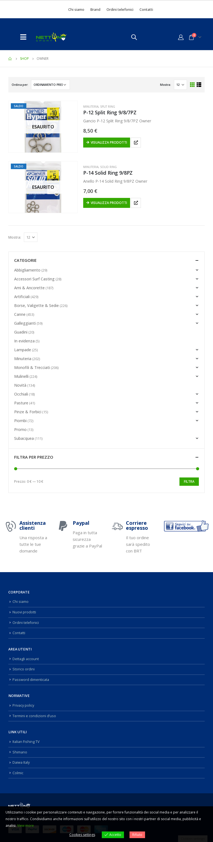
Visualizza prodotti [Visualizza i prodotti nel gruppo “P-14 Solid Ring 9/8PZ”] (109, 202)
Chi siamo (76, 9)
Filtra (189, 481)
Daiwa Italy (21, 762)
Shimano (19, 752)
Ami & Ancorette (29, 287)
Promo (20, 429)
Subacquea (24, 438)
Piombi (20, 420)
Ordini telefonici (119, 9)
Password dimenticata (30, 679)
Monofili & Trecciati (32, 367)
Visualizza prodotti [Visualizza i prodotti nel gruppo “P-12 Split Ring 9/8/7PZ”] (109, 142)
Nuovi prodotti (24, 612)
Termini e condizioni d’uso (34, 716)
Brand (95, 9)
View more (25, 825)
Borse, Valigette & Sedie (36, 305)
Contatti (146, 9)
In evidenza (24, 340)
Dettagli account (25, 659)
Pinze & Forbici (27, 411)
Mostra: (165, 84)
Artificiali (22, 296)
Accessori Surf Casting (34, 278)
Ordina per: (20, 84)
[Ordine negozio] (50, 85)
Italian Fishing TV (26, 741)
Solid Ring (108, 167)
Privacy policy (23, 705)
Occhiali (21, 394)
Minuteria (90, 107)
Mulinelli (21, 376)
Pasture (21, 402)
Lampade (22, 349)
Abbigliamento (27, 270)
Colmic (17, 773)
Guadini (20, 332)
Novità (20, 385)
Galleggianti (25, 323)
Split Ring (107, 107)
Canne (20, 314)
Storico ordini (23, 669)
